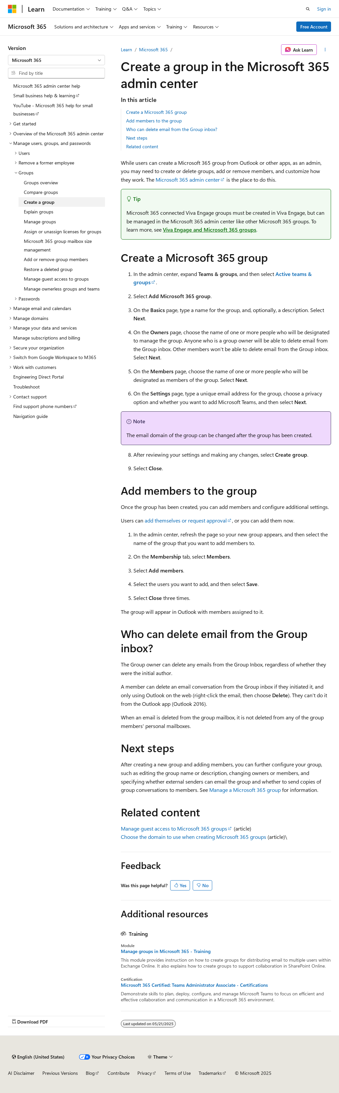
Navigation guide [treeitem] (30, 416)
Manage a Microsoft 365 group (245, 789)
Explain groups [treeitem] (38, 211)
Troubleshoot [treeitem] (26, 387)
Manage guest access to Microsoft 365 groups (174, 828)
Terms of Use (178, 1073)
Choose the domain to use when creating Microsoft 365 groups (193, 836)
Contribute (118, 1073)
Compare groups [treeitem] (41, 192)
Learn (126, 49)
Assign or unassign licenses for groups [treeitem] (62, 231)
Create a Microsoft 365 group (156, 112)
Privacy (144, 1073)
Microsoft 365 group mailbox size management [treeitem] (58, 245)
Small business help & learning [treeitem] (44, 95)
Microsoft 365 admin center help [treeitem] (46, 86)
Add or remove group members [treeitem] (56, 259)
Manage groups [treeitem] (40, 221)
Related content (142, 146)
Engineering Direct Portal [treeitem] (38, 377)
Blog (90, 1073)
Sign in (324, 9)
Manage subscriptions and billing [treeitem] (46, 338)
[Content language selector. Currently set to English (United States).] (38, 1057)
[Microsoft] (12, 9)
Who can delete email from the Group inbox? (171, 129)
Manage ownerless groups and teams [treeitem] (62, 289)
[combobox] (56, 60)
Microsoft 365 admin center (188, 179)
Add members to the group (154, 120)
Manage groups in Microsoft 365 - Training (166, 951)
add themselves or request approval (186, 520)
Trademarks (210, 1073)
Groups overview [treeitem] (41, 182)
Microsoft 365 (153, 49)
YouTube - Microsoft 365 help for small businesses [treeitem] (53, 109)
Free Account (313, 26)
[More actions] (325, 49)
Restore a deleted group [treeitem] (48, 269)
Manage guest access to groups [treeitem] (56, 279)
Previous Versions (60, 1073)
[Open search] (308, 9)
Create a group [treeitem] (39, 202)
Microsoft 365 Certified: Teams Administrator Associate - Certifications (194, 985)
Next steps (136, 138)
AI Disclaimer (21, 1073)
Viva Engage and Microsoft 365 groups (209, 229)
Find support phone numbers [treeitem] (43, 406)
